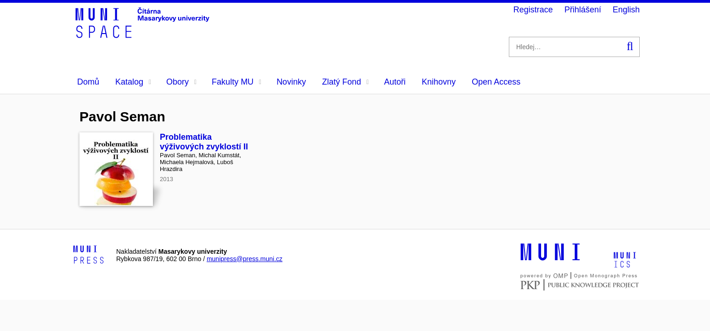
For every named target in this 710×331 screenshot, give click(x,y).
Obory (181, 81)
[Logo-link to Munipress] (88, 255)
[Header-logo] (143, 35)
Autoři (395, 81)
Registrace (533, 9)
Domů (88, 81)
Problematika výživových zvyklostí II (204, 141)
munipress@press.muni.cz (244, 259)
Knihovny (439, 81)
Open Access (496, 81)
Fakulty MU (236, 81)
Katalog (133, 81)
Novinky (291, 81)
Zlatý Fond (345, 81)
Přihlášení (582, 9)
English (626, 9)
